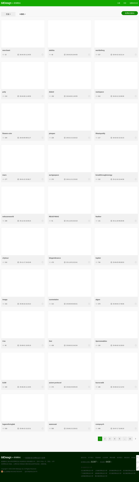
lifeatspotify (100, 133)
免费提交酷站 (129, 13)
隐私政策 (127, 457)
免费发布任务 (134, 3)
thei (50, 341)
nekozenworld (8, 216)
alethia (51, 50)
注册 (118, 3)
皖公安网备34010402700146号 (11, 471)
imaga (4, 299)
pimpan (52, 133)
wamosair (53, 424)
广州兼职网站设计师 (87, 473)
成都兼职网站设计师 (101, 473)
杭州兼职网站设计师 (129, 470)
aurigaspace (54, 175)
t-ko (4, 341)
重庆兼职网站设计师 (101, 476)
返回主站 (83, 457)
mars (4, 175)
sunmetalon (54, 299)
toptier (98, 258)
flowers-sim (7, 133)
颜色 (22, 14)
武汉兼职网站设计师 (115, 473)
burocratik (100, 383)
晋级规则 (98, 457)
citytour (5, 258)
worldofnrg (100, 50)
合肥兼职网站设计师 (87, 476)
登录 (125, 3)
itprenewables (101, 341)
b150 (4, 383)
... (124, 439)
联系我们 (119, 457)
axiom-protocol (55, 383)
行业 (7, 14)
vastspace (100, 92)
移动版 (133, 457)
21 (130, 439)
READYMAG (54, 216)
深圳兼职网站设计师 (115, 470)
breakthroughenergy (104, 175)
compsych (100, 424)
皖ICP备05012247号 (31, 471)
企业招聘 (105, 457)
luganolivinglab (8, 424)
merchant (6, 50)
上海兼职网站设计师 (101, 470)
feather (98, 216)
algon (98, 299)
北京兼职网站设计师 (87, 470)
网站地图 (112, 457)
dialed (51, 92)
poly (4, 92)
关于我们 (91, 457)
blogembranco (55, 258)
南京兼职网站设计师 (129, 473)
